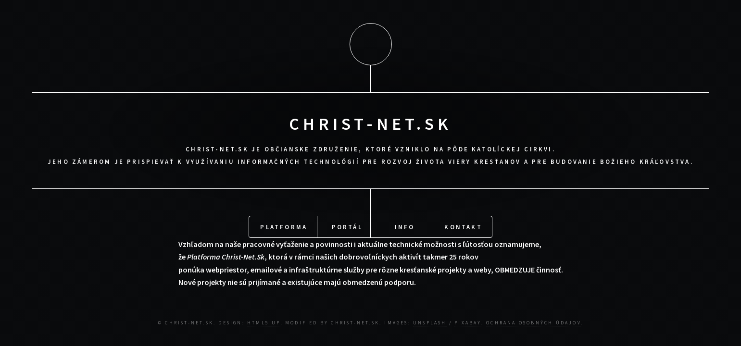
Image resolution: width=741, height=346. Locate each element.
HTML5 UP (263, 321)
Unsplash (430, 321)
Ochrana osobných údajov (533, 321)
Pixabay (467, 321)
